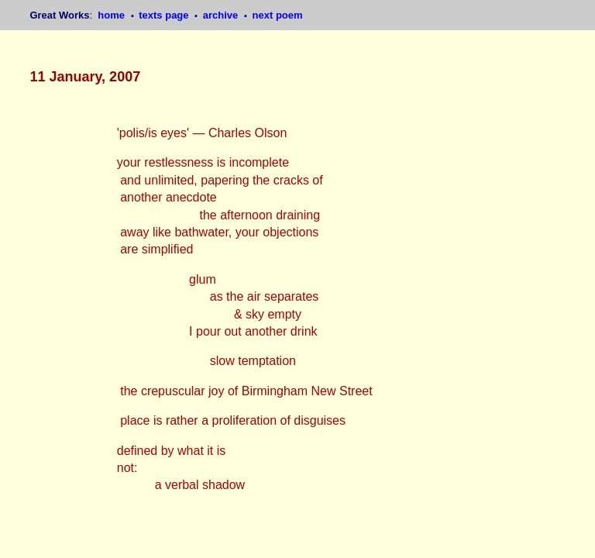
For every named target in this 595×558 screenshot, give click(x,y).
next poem (278, 15)
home (112, 15)
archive (222, 15)
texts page (165, 15)
